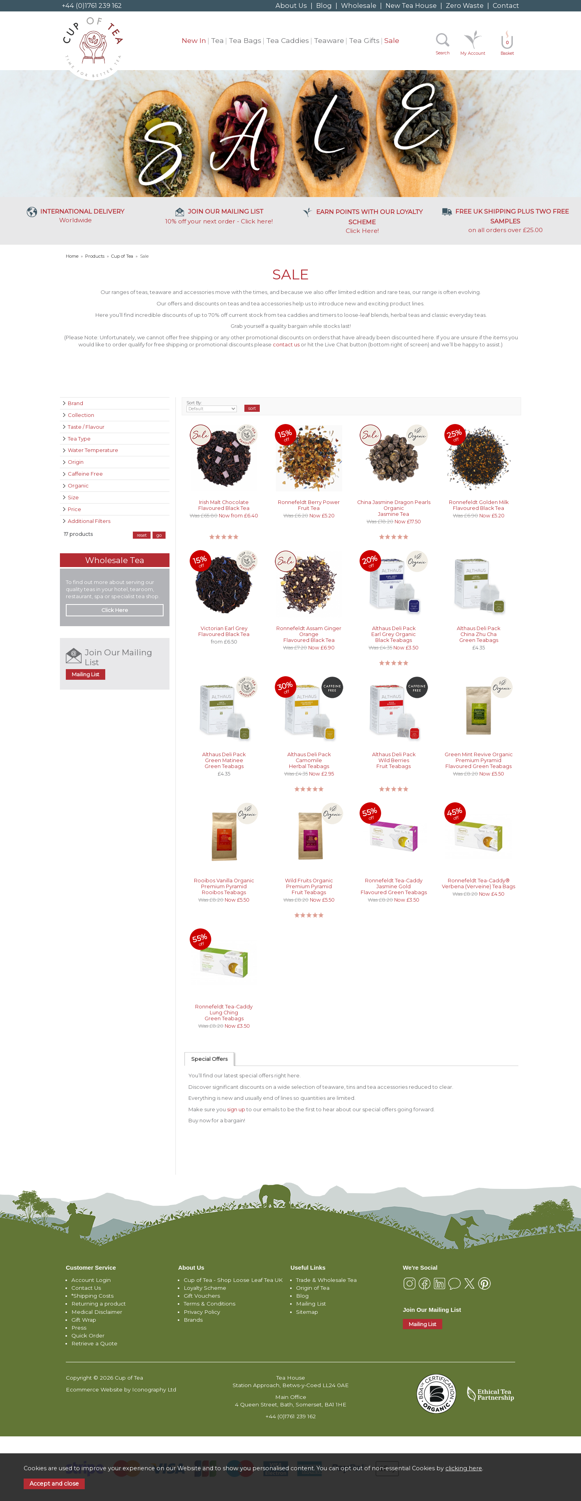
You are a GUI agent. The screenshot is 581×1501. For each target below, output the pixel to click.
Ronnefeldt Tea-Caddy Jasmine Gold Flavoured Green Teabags (394, 886)
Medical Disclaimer (96, 1312)
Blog (324, 5)
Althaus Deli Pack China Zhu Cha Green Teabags (478, 634)
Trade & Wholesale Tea (326, 1280)
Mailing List (85, 674)
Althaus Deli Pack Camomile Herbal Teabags (309, 760)
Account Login (91, 1280)
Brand (75, 403)
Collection (81, 415)
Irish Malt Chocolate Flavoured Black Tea (224, 505)
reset (142, 535)
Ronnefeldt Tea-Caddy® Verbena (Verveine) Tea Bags (478, 883)
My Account (472, 53)
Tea (217, 40)
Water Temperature (93, 450)
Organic (78, 485)
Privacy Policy (202, 1312)
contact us (286, 344)
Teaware (329, 40)
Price (74, 509)
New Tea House (411, 5)
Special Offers (209, 1059)
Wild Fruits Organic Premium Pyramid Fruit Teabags (309, 886)
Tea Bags (245, 40)
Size (73, 497)
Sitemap (307, 1312)
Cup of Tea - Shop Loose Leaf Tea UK (233, 1280)
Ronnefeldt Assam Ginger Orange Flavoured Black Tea (308, 634)
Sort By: (211, 406)
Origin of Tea (313, 1288)
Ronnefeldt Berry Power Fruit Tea (309, 505)
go (159, 535)
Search (443, 53)
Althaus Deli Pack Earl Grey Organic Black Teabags (393, 634)
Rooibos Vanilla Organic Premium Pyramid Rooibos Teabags (224, 886)
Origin (76, 462)
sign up (236, 1109)
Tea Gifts (364, 40)
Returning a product (98, 1303)
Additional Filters (89, 521)
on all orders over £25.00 (505, 220)
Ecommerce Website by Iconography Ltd (121, 1389)
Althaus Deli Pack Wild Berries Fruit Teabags (393, 760)
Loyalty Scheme (205, 1288)
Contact (506, 5)
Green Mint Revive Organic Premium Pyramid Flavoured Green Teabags (479, 760)
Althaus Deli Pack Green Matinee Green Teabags (224, 760)
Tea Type (79, 438)
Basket (507, 48)
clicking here (463, 1468)
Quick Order (87, 1335)
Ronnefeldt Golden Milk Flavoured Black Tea (478, 505)
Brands (193, 1320)
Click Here (362, 221)
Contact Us (86, 1288)
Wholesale (358, 5)
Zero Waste (465, 5)
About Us (291, 5)
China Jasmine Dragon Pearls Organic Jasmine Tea (393, 508)
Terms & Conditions (209, 1303)
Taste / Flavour (86, 427)
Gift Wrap (83, 1320)
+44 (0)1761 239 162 (92, 5)
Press (78, 1327)
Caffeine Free (85, 474)
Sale (391, 40)
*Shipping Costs (92, 1296)
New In (194, 40)
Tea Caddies (287, 40)
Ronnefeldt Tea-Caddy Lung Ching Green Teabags (224, 1012)
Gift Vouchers (202, 1296)
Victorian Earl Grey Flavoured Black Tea (224, 631)
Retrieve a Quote (94, 1343)
